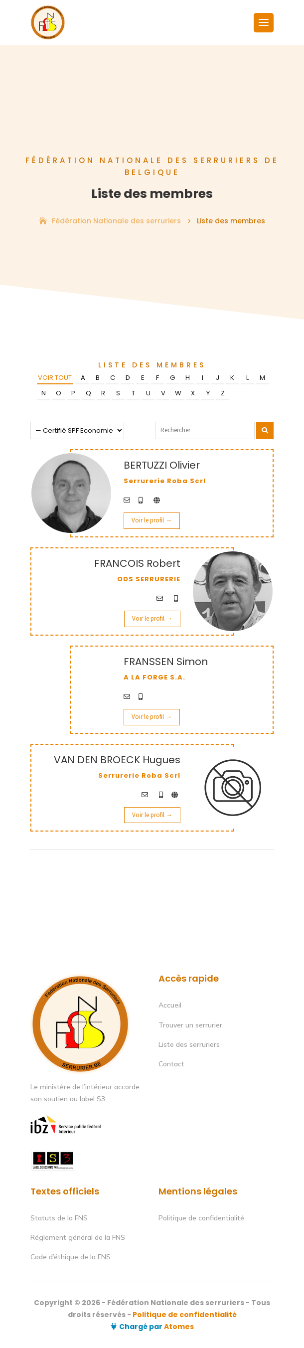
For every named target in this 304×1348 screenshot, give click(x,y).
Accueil (169, 1005)
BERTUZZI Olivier (162, 465)
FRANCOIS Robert (137, 563)
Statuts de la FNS (59, 1217)
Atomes (178, 1327)
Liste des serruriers (189, 1044)
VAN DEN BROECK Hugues (117, 760)
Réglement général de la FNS (77, 1237)
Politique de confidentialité (201, 1217)
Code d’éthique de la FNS (70, 1256)
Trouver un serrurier (190, 1024)
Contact (171, 1063)
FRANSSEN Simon (166, 662)
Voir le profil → (152, 520)
